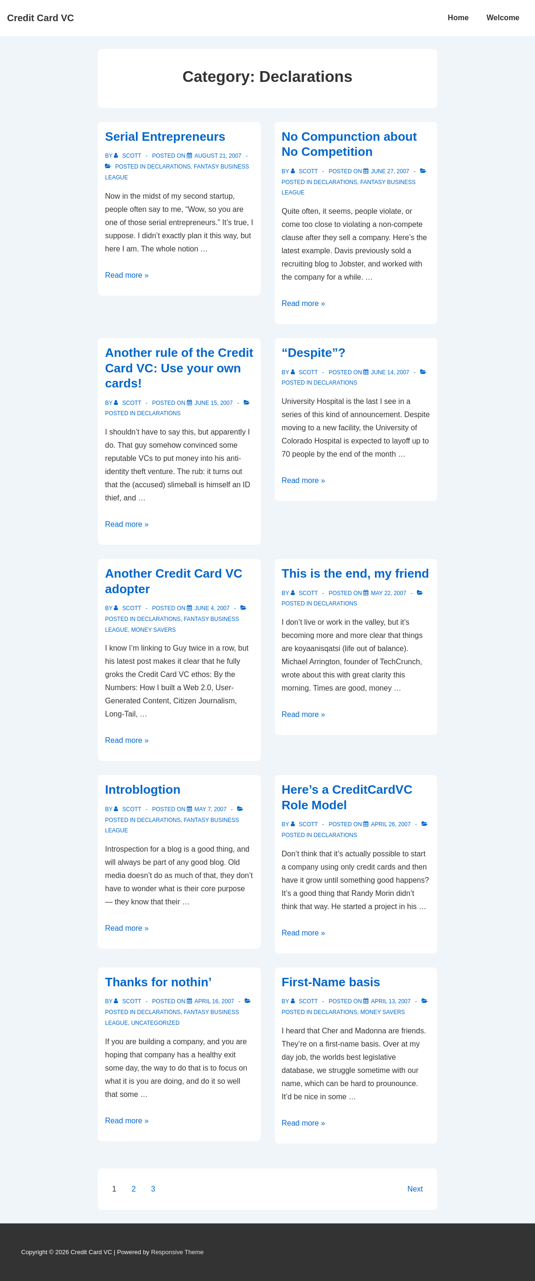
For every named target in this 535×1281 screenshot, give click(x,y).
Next (415, 1189)
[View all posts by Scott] (128, 156)
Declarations (169, 166)
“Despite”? (314, 353)
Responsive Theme (177, 1252)
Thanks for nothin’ (158, 982)
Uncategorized (155, 1023)
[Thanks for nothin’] (214, 1001)
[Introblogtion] (210, 809)
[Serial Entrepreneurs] (217, 156)
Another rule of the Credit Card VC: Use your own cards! (179, 368)
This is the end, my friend (356, 573)
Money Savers (153, 630)
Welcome (503, 18)
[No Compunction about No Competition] (390, 171)
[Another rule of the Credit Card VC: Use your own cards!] (213, 403)
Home (458, 18)
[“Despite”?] (390, 372)
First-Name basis (331, 982)
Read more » (127, 275)
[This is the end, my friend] (388, 593)
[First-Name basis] (390, 1001)
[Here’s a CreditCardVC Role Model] (390, 824)
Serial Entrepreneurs (165, 136)
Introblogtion (142, 789)
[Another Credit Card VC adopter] (212, 608)
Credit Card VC (40, 18)
